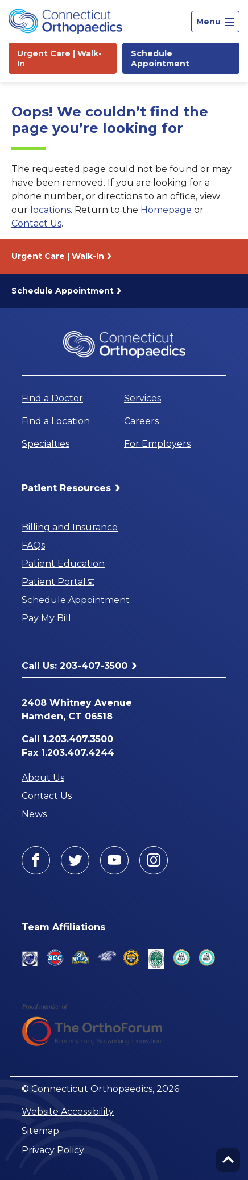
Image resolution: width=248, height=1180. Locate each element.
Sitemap (40, 1130)
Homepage (166, 209)
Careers (141, 421)
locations (50, 209)
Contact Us (36, 223)
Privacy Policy (53, 1150)
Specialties (45, 443)
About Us (43, 777)
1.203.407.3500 (78, 739)
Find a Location (56, 421)
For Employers (157, 443)
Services (142, 398)
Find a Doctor (52, 398)
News (34, 814)
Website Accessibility (68, 1111)
